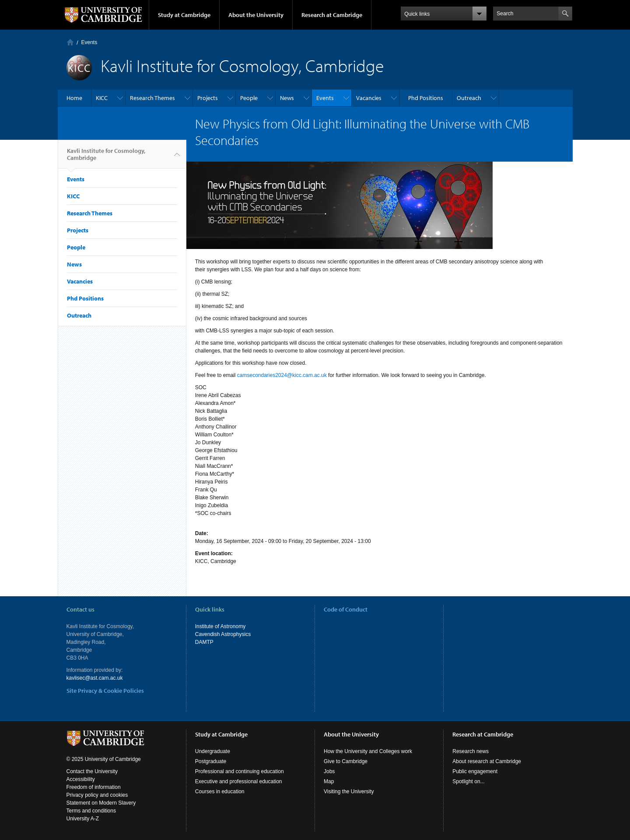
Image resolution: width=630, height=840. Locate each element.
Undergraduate (212, 751)
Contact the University (92, 771)
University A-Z (82, 819)
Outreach (469, 98)
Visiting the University (349, 791)
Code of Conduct (346, 609)
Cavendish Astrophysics (223, 634)
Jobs (329, 771)
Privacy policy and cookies (97, 795)
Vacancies (369, 98)
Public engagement (474, 771)
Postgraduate (210, 761)
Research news (470, 751)
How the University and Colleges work (368, 751)
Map (329, 781)
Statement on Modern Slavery (101, 803)
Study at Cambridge (184, 15)
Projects (207, 98)
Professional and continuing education (239, 771)
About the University (256, 15)
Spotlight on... (468, 781)
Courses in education (220, 791)
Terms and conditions (91, 811)
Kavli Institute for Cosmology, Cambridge (106, 158)
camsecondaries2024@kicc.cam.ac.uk (282, 375)
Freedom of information (93, 787)
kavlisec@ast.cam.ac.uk (94, 678)
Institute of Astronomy (220, 626)
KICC (102, 98)
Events (89, 42)
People (249, 98)
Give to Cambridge (346, 761)
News (287, 98)
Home (70, 42)
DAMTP (204, 642)
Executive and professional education (238, 781)
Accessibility (80, 779)
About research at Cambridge (486, 761)
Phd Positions (425, 98)
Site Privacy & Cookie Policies (105, 691)
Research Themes (152, 98)
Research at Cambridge (331, 15)
